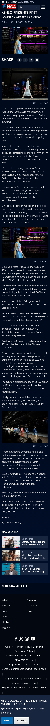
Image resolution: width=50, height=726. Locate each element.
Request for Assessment (24, 683)
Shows (30, 611)
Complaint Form (11, 679)
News (4, 611)
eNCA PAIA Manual (24, 660)
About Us (31, 600)
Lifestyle (6, 622)
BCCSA (38, 656)
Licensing (38, 647)
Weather (6, 628)
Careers (9, 647)
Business (6, 606)
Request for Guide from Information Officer (24, 688)
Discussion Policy (24, 651)
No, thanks (22, 720)
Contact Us (32, 606)
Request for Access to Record (24, 665)
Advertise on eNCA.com (19, 656)
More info (6, 713)
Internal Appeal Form (34, 679)
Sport (4, 617)
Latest (5, 600)
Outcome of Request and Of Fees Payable (24, 669)
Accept (7, 720)
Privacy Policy (23, 647)
